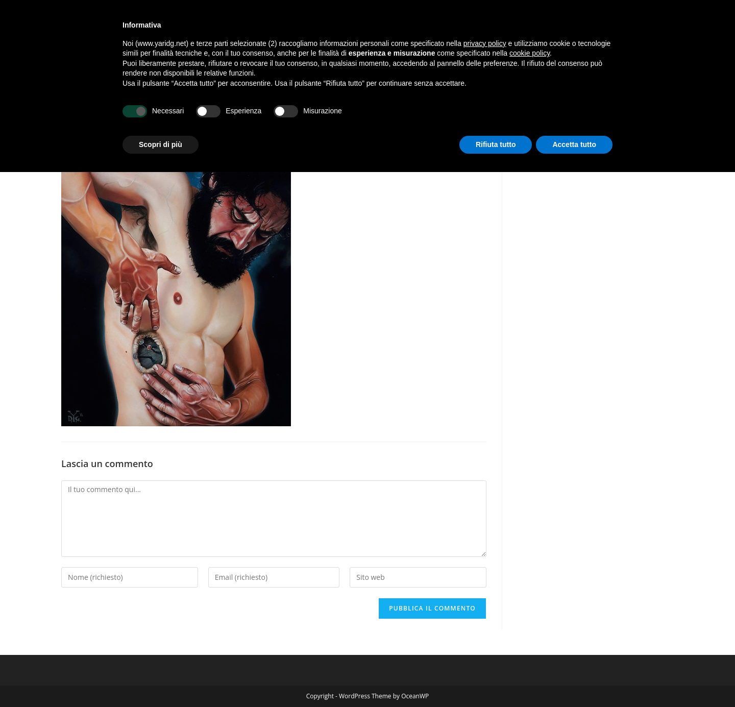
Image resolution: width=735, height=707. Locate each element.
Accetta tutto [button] (574, 144)
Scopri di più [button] (160, 144)
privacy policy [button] (484, 43)
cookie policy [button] (529, 53)
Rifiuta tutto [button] (496, 144)
